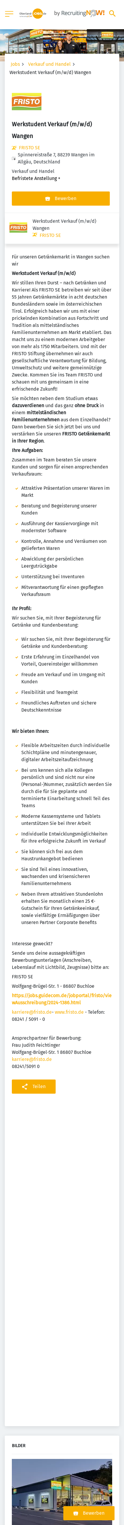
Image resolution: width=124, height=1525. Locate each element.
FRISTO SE (29, 147)
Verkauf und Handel (49, 64)
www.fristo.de (69, 981)
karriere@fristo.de (32, 981)
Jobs (15, 64)
